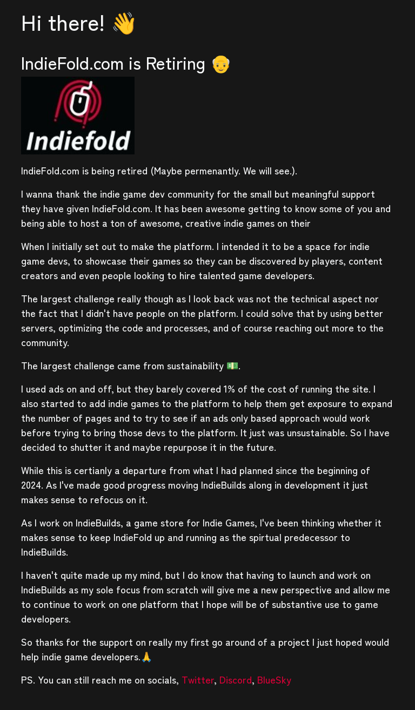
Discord (235, 679)
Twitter (198, 679)
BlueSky (274, 679)
